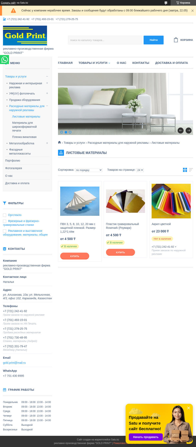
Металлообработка (21, 143)
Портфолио (12, 160)
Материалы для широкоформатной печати (24, 126)
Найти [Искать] (154, 39)
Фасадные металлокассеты (20, 151)
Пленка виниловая (24, 137)
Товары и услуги (15, 76)
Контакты (140, 62)
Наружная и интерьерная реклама (25, 85)
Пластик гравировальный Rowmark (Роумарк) (122, 225)
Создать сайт (8, 2)
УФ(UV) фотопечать (22, 93)
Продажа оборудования (24, 99)
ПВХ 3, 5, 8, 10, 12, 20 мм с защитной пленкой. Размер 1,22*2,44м (77, 227)
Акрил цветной (161, 224)
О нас (9, 175)
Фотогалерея (13, 168)
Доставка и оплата (17, 183)
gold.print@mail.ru (14, 362)
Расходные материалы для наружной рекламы (26, 108)
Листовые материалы (26, 116)
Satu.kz (115, 439)
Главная (65, 62)
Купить (74, 256)
